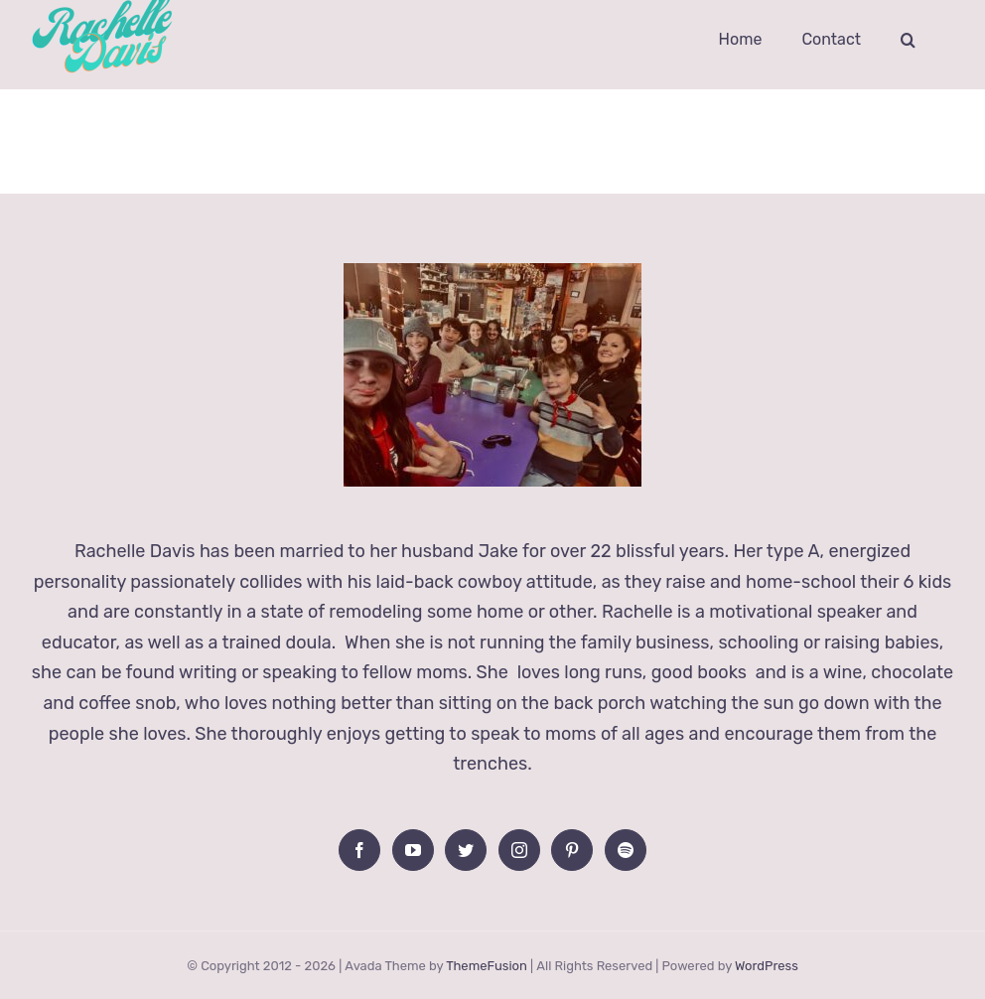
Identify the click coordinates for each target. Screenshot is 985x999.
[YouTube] (413, 850)
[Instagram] (519, 850)
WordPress (766, 965)
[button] (908, 39)
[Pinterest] (572, 850)
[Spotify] (625, 850)
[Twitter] (466, 850)
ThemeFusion (486, 965)
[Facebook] (359, 850)
